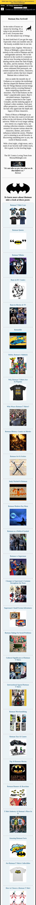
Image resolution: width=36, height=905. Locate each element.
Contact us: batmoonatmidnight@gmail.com (20, 9)
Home (3, 5)
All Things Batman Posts (14, 5)
